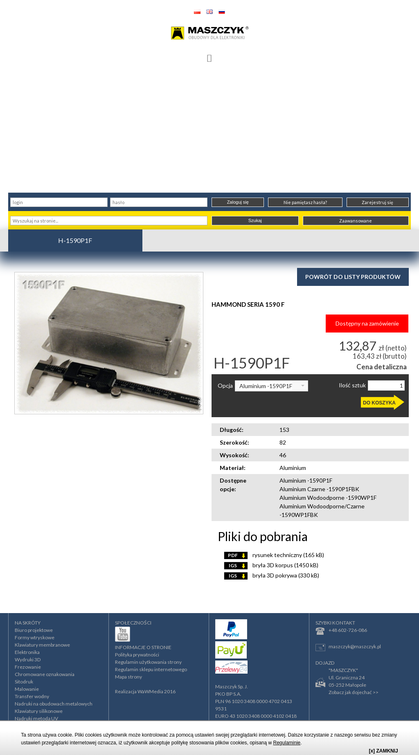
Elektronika (27, 652)
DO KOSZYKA (379, 403)
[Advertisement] (209, 131)
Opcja (225, 385)
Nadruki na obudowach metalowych (53, 704)
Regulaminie (287, 743)
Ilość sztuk (352, 385)
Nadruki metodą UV (36, 718)
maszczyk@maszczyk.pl (348, 647)
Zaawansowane (355, 220)
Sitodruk (24, 682)
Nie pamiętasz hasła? (305, 202)
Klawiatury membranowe (42, 645)
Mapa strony (128, 677)
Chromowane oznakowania (44, 674)
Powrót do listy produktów (353, 276)
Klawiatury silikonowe (39, 711)
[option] (108, 343)
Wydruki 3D (28, 659)
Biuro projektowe (34, 630)
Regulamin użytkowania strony (148, 662)
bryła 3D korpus (271, 565)
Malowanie (27, 689)
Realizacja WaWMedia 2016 (145, 691)
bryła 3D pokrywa (271, 575)
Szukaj (255, 220)
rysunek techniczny (274, 555)
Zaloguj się (238, 202)
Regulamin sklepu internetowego (151, 669)
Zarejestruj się (377, 202)
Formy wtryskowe (34, 637)
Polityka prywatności (137, 655)
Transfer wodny (32, 696)
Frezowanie (28, 667)
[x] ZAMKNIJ (383, 751)
